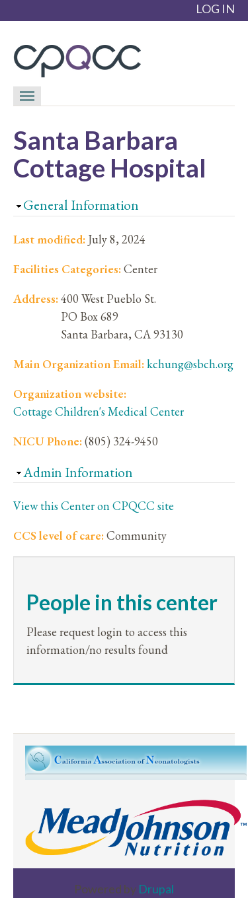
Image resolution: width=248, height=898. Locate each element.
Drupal (156, 889)
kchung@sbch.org (190, 363)
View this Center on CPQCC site (93, 505)
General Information (81, 205)
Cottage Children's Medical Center (98, 411)
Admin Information (78, 472)
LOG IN (215, 8)
